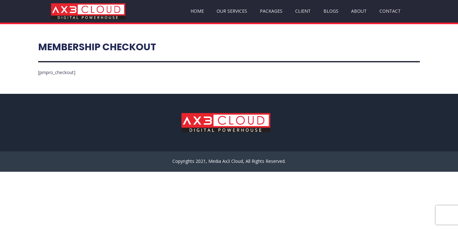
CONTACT (390, 11)
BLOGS (330, 11)
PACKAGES (271, 11)
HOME (197, 11)
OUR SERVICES (232, 11)
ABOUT (359, 11)
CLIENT (303, 11)
